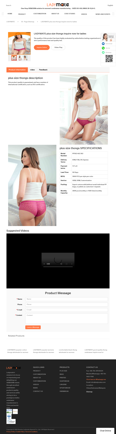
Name (19, 299)
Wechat (107, 48)
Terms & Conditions (31, 431)
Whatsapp (108, 52)
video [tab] (32, 70)
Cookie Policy (20, 431)
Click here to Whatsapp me (96, 379)
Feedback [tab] (43, 70)
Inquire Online (42, 47)
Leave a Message (33, 327)
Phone (19, 304)
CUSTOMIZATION (38, 14)
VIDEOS (81, 14)
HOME (10, 14)
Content (18, 315)
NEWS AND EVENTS (98, 14)
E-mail (19, 310)
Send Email (108, 43)
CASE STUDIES (67, 14)
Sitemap (89, 392)
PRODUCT (21, 14)
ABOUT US (53, 14)
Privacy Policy (10, 431)
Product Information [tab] (17, 70)
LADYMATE (10, 22)
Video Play (58, 47)
